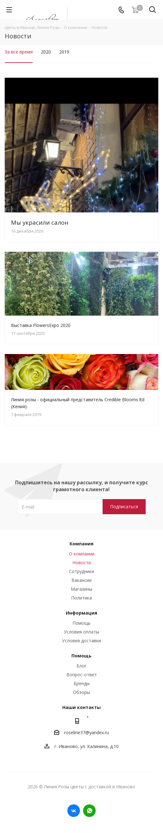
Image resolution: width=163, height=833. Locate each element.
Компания (81, 544)
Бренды (82, 683)
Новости (81, 563)
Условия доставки (81, 641)
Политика (81, 598)
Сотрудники (81, 571)
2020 (46, 52)
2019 (64, 52)
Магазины (81, 589)
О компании (81, 554)
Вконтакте (73, 810)
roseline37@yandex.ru (86, 732)
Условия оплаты (81, 632)
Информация (81, 613)
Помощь (81, 623)
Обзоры (81, 692)
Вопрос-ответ (81, 675)
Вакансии (81, 580)
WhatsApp (89, 810)
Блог (81, 666)
